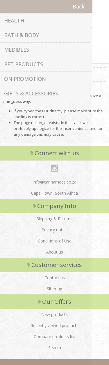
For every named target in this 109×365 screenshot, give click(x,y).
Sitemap (54, 288)
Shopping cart (62, 55)
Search (54, 347)
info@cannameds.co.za (54, 182)
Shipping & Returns (54, 218)
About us (54, 252)
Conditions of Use (55, 241)
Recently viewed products (54, 325)
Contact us (54, 277)
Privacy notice (55, 230)
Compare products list (54, 336)
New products (54, 314)
